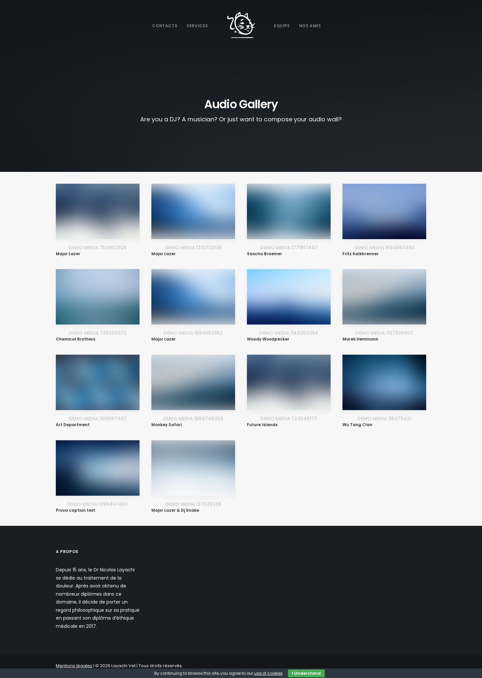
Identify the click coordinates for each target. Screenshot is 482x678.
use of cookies (268, 673)
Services (197, 26)
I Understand (306, 673)
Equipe (282, 26)
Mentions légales (74, 666)
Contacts (164, 26)
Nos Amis (310, 26)
